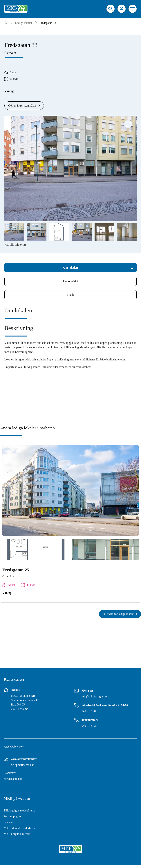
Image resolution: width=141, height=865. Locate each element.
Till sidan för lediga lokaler (120, 613)
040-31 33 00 (89, 711)
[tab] (70, 267)
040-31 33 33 (89, 725)
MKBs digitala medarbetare (20, 828)
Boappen (9, 822)
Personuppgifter (13, 816)
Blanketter (10, 772)
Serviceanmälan (13, 778)
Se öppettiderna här (22, 764)
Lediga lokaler (23, 22)
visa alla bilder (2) (15, 244)
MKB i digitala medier (17, 833)
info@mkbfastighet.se (94, 696)
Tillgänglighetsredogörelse (19, 810)
